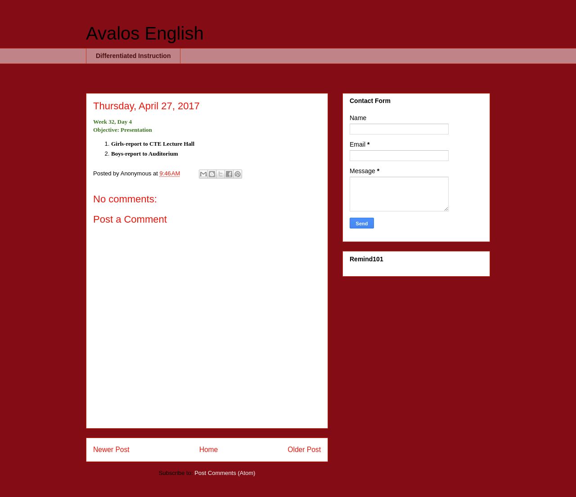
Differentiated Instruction (133, 55)
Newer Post (111, 449)
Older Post (304, 449)
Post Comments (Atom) (224, 473)
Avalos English (145, 33)
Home (208, 449)
